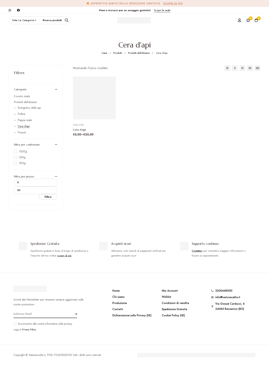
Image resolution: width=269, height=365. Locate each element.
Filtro (48, 197)
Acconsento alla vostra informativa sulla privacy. (45, 324)
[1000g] (20, 151)
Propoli (22, 132)
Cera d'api (24, 126)
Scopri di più (173, 3)
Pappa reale (25, 120)
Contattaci (197, 251)
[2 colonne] (235, 68)
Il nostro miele (22, 96)
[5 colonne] (257, 68)
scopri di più (64, 255)
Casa (104, 53)
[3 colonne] (242, 68)
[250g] (19, 157)
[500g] (20, 163)
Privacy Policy (29, 329)
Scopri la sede (162, 10)
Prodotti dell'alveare (139, 53)
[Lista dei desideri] (247, 20)
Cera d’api (79, 129)
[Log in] (239, 20)
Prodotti (117, 53)
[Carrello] (256, 20)
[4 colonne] (250, 68)
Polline (21, 114)
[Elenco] (227, 68)
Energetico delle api (29, 108)
